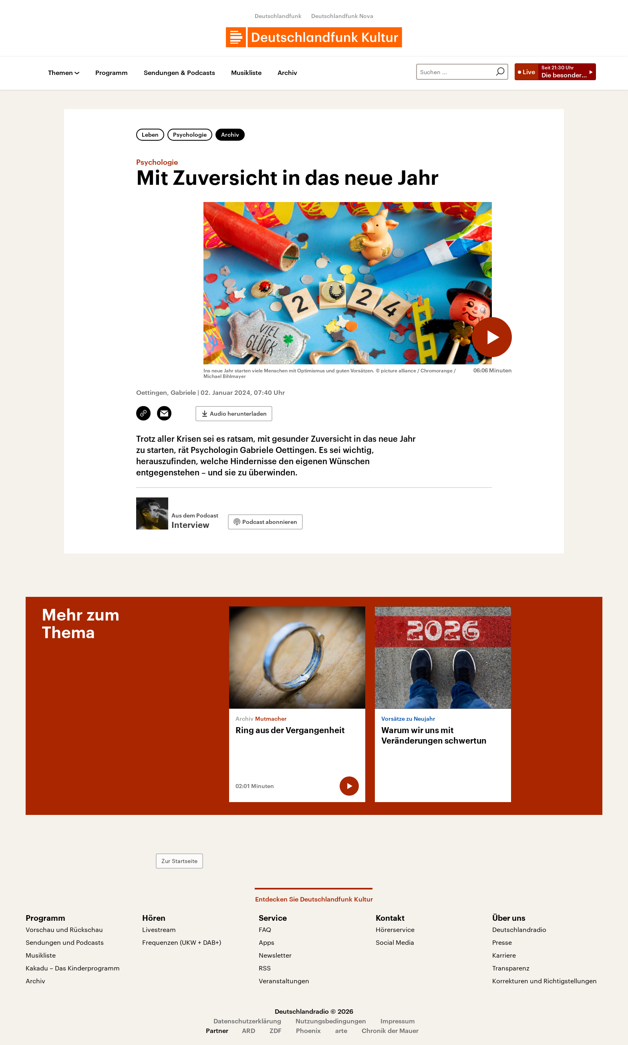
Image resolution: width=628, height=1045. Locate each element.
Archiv (287, 72)
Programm (111, 72)
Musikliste (246, 72)
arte (341, 1030)
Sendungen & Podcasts (179, 72)
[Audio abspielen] (492, 337)
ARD (248, 1030)
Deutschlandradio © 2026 (314, 1011)
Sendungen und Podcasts (65, 942)
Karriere (504, 955)
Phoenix (308, 1030)
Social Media (395, 942)
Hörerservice (395, 929)
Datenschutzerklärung (247, 1021)
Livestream (159, 929)
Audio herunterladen (238, 413)
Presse (502, 942)
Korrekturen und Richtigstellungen (544, 980)
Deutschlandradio (519, 929)
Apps (266, 942)
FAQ (265, 929)
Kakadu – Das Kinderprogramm (73, 968)
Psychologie (190, 134)
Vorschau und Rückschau (64, 929)
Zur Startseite (179, 860)
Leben (150, 134)
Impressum (397, 1021)
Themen (60, 72)
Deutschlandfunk (278, 15)
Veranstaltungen (284, 980)
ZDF (276, 1030)
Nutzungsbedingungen (331, 1021)
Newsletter (275, 955)
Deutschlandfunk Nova (342, 15)
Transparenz (510, 968)
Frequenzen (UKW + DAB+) (181, 942)
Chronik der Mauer (390, 1030)
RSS (265, 968)
